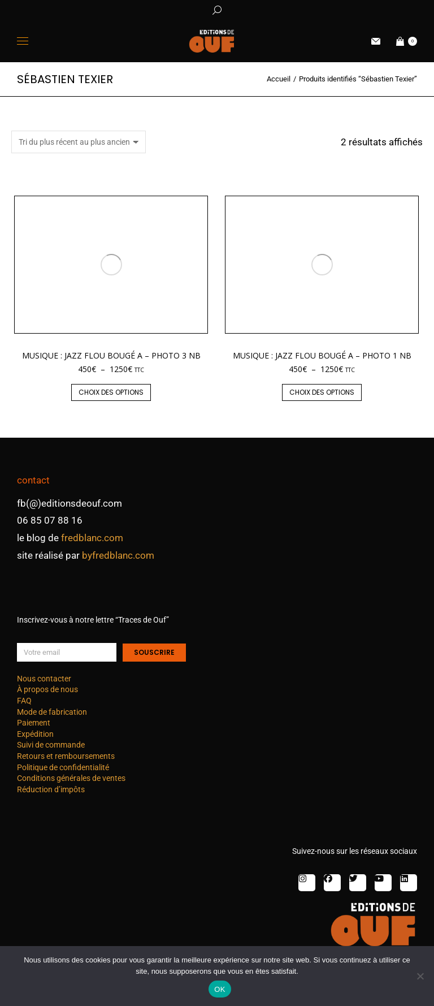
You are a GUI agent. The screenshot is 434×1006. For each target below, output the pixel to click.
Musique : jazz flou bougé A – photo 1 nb (322, 355)
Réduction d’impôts (51, 789)
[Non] (420, 976)
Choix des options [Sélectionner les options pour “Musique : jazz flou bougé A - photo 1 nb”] (321, 392)
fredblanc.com (92, 537)
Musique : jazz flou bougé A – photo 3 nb (111, 355)
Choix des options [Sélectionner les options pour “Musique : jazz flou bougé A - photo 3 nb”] (111, 392)
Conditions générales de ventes (71, 778)
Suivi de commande (51, 744)
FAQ (24, 700)
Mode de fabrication (52, 711)
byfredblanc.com (118, 555)
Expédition (35, 734)
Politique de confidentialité (63, 767)
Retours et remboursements (66, 756)
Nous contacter (44, 678)
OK (219, 989)
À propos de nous (47, 689)
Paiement (33, 722)
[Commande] (78, 142)
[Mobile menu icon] (22, 41)
